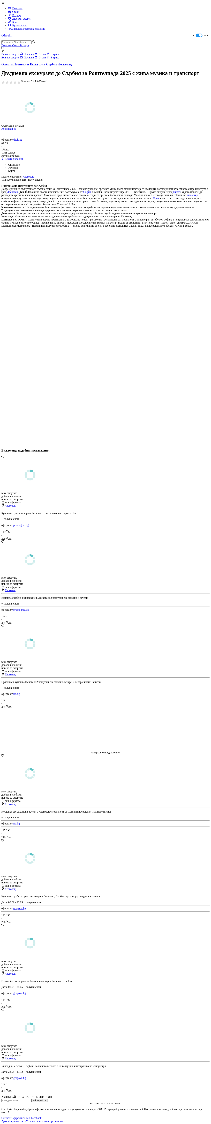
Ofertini (6, 35)
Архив (5, 1121)
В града (14, 15)
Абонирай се (8, 128)
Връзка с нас (17, 25)
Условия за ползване (37, 1121)
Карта (11, 170)
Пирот (176, 191)
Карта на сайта (17, 1121)
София (87, 191)
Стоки (13, 11)
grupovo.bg (19, 908)
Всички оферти (10, 54)
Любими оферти (19, 18)
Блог (13, 22)
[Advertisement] (26, 346)
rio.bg (16, 693)
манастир (192, 195)
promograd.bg (21, 525)
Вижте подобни (12, 158)
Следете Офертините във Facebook (21, 1118)
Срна (156, 198)
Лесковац (12, 191)
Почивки (15, 8)
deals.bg (17, 139)
